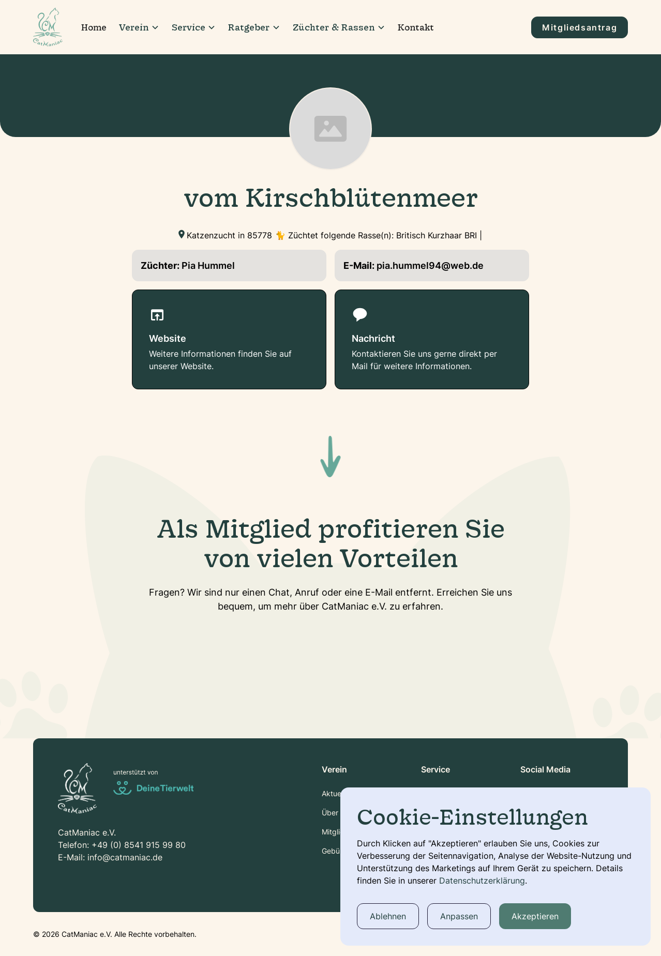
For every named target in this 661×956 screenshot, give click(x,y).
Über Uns (337, 812)
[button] (139, 27)
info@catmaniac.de (124, 857)
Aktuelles (337, 793)
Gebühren (338, 850)
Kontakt (416, 27)
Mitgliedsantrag (579, 27)
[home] (48, 27)
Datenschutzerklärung (482, 880)
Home (94, 27)
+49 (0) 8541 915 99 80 (139, 845)
